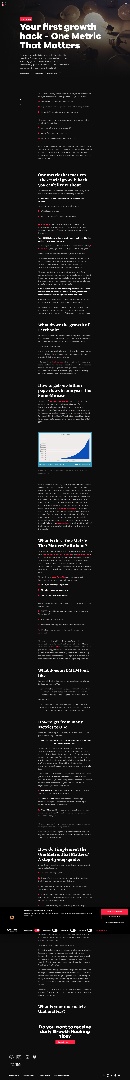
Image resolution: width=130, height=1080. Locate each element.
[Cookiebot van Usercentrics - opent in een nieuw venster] (12, 1076)
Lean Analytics (50, 554)
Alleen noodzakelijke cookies (114, 1068)
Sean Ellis (55, 647)
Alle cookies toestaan (114, 1057)
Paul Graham (44, 224)
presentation (62, 523)
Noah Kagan (63, 401)
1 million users (58, 362)
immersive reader (52, 73)
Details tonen (100, 1076)
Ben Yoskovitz (82, 554)
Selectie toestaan (114, 1063)
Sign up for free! (63, 1042)
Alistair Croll (66, 554)
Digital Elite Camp (67, 508)
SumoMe (53, 401)
